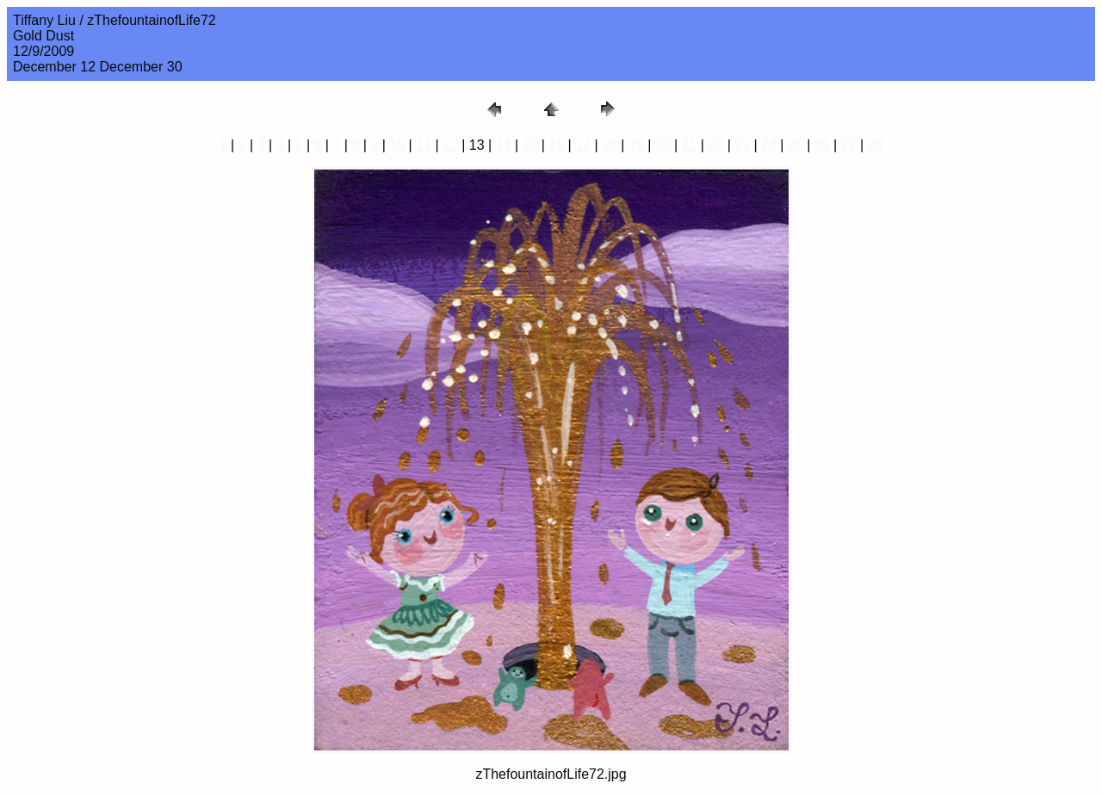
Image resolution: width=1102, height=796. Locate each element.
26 (822, 145)
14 (503, 145)
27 (849, 145)
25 (795, 145)
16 (556, 145)
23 (742, 145)
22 (715, 145)
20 (663, 145)
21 (689, 145)
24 (769, 145)
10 (397, 145)
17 (583, 145)
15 (530, 145)
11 (423, 145)
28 (874, 145)
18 (609, 145)
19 (636, 145)
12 (450, 145)
